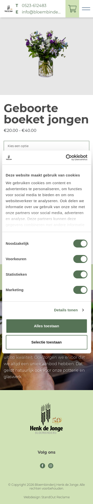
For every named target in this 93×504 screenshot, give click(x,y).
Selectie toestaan (46, 342)
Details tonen (66, 310)
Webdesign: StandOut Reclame (47, 497)
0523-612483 (34, 5)
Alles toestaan (46, 326)
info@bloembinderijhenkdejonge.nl (42, 12)
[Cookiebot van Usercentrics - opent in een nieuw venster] (66, 157)
